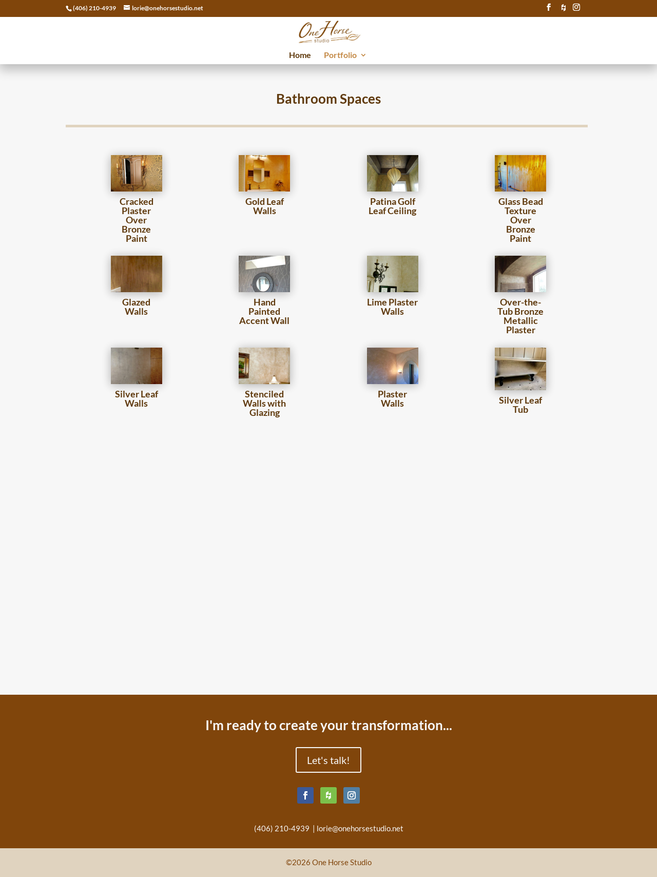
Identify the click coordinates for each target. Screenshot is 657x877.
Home (300, 55)
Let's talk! (328, 760)
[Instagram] (576, 10)
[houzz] (563, 10)
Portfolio (340, 55)
